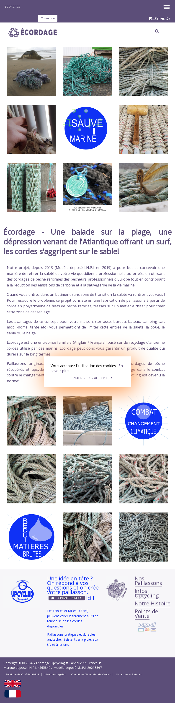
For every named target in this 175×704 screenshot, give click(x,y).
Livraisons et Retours (129, 674)
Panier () (159, 18)
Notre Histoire (152, 603)
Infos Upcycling (147, 593)
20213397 (94, 667)
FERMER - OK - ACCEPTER (90, 378)
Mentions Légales (55, 674)
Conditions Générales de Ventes (91, 674)
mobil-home (17, 327)
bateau (134, 321)
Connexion (48, 18)
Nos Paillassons (148, 581)
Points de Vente (146, 613)
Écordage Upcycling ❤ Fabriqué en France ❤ (68, 663)
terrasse (103, 321)
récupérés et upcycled (26, 369)
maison (86, 321)
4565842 (44, 667)
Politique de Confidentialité (22, 674)
